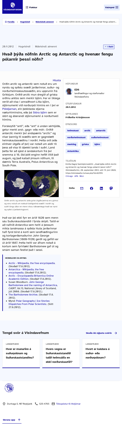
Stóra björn (40, 112)
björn (97, 144)
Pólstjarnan (9, 109)
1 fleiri (109, 46)
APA (76, 176)
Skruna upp (12, 420)
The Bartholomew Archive (23, 294)
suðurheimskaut (100, 137)
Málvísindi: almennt (45, 22)
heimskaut (73, 130)
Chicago (69, 176)
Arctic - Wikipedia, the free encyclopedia (32, 263)
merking (71, 144)
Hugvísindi (25, 22)
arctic (87, 130)
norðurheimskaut (76, 137)
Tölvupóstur (68, 403)
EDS (76, 89)
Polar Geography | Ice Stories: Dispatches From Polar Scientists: (29, 302)
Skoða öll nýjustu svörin (101, 333)
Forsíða (11, 22)
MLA (82, 176)
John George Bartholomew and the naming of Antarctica (33, 283)
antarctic (101, 130)
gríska (85, 144)
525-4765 (44, 403)
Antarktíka (73, 151)
